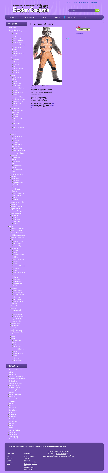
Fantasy (16, 114)
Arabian (16, 199)
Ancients (16, 60)
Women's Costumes (17, 228)
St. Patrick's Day (19, 88)
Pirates (13, 176)
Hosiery (13, 336)
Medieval (16, 62)
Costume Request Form (17, 379)
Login (68, 2)
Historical (14, 58)
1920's (16, 250)
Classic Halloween (19, 97)
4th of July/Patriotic (15, 390)
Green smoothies (61, 446)
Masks (13, 308)
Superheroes (15, 126)
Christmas (12, 396)
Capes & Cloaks (16, 213)
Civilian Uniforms (19, 153)
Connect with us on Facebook (17, 446)
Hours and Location (15, 370)
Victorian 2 (12, 28)
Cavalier (16, 64)
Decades (14, 155)
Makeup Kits (17, 299)
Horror (16, 270)
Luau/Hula (12, 412)
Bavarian (16, 187)
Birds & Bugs (18, 38)
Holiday (13, 75)
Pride (15, 95)
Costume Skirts (16, 321)
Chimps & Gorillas (19, 45)
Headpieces (17, 217)
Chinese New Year (19, 99)
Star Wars (17, 279)
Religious (14, 204)
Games (16, 116)
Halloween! (13, 408)
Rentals (43, 17)
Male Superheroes (19, 128)
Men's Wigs (17, 244)
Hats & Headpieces (17, 237)
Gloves (13, 328)
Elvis (15, 121)
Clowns (16, 264)
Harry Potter (13, 410)
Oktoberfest (17, 86)
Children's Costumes (18, 235)
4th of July (17, 358)
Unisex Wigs (18, 246)
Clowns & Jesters (17, 206)
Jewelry (16, 223)
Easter (16, 81)
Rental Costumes (14, 30)
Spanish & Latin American (18, 184)
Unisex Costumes (17, 233)
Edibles (16, 51)
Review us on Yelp (43, 446)
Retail (11, 226)
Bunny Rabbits (18, 40)
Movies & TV (18, 119)
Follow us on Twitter (32, 446)
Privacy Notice (14, 385)
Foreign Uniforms (19, 148)
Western (16, 73)
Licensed (16, 275)
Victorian (16, 70)
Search (9, 460)
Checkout (94, 2)
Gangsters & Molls (17, 174)
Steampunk (17, 281)
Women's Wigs (18, 241)
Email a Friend (79, 33)
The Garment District (16, 376)
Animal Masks (18, 314)
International (15, 178)
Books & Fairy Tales (17, 202)
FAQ (84, 17)
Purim (15, 106)
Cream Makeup (18, 292)
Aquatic (16, 34)
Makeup (14, 288)
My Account (77, 2)
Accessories (15, 215)
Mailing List (57, 17)
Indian (15, 197)
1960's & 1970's (19, 255)
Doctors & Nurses (19, 266)
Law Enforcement (19, 151)
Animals (16, 261)
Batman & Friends (15, 394)
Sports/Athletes (16, 209)
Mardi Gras (17, 103)
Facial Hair (14, 306)
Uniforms (14, 134)
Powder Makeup (19, 295)
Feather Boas (15, 323)
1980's (16, 257)
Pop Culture (15, 108)
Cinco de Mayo (18, 92)
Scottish (16, 180)
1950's (16, 252)
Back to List (33, 87)
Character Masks (19, 316)
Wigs (13, 239)
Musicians (17, 123)
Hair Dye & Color (16, 330)
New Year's (17, 344)
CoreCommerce (61, 454)
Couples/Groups (16, 211)
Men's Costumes (16, 230)
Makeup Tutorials (14, 388)
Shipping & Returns (15, 383)
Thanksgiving (18, 83)
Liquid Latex (17, 297)
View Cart (85, 2)
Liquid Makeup (18, 290)
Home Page (12, 17)
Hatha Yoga (52, 446)
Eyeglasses (15, 325)
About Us (12, 372)
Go (97, 10)
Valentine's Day (18, 101)
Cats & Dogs (18, 42)
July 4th (16, 90)
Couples (12, 401)
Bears (15, 36)
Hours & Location (28, 17)
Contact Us (71, 17)
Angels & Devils (19, 259)
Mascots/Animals (16, 32)
